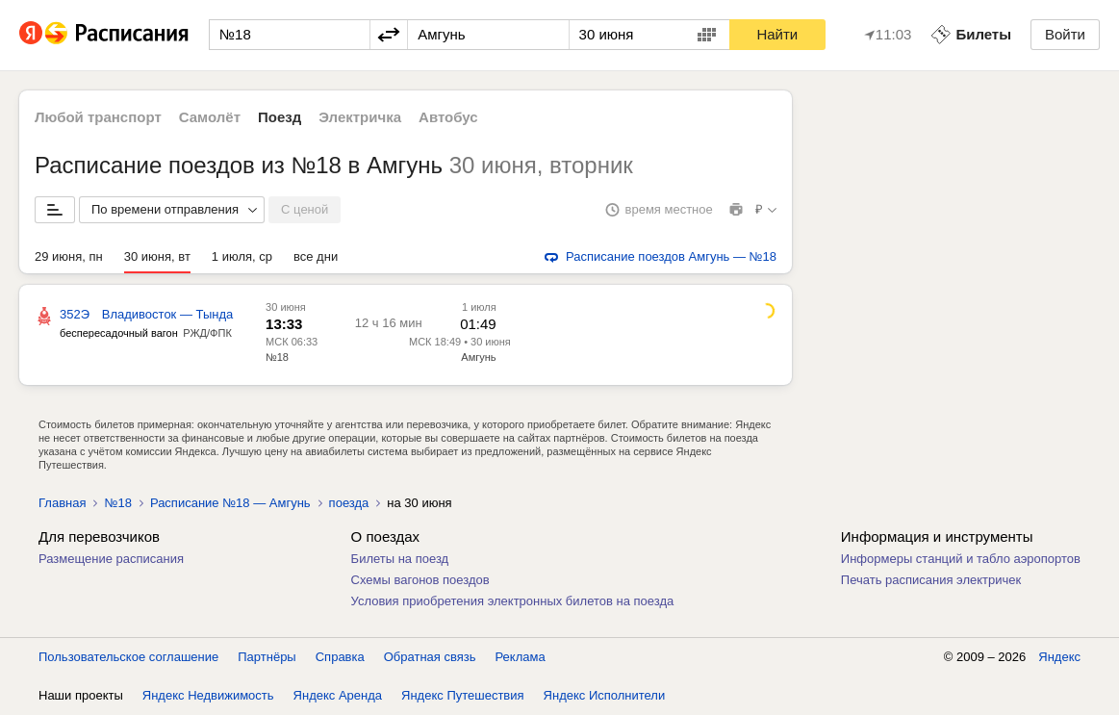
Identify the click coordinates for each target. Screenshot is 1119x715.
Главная (62, 503)
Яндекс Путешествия (462, 695)
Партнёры (266, 657)
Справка (340, 657)
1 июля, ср (242, 256)
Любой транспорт (98, 117)
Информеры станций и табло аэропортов (961, 558)
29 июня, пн (69, 256)
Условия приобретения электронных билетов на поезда (512, 601)
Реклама (521, 657)
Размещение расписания (111, 558)
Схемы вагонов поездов (420, 580)
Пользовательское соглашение (128, 657)
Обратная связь (430, 657)
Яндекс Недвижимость (208, 695)
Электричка (359, 117)
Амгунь (478, 357)
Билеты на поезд (400, 558)
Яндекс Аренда (337, 695)
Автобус (448, 117)
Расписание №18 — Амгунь (230, 503)
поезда (349, 503)
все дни (315, 256)
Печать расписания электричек (931, 580)
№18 (277, 357)
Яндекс (1059, 657)
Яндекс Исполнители (605, 695)
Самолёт (210, 117)
